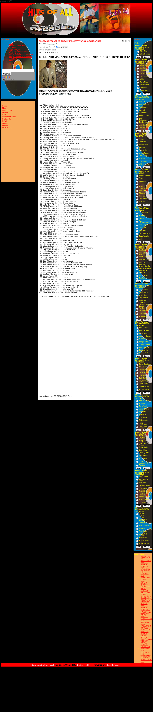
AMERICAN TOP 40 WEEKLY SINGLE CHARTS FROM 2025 (145, 582)
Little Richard (143, 298)
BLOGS (12, 62)
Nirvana (141, 139)
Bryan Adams (143, 161)
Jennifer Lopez (144, 122)
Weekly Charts (14, 53)
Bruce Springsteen (143, 187)
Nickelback (142, 113)
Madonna (142, 181)
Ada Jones (142, 465)
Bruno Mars (144, 82)
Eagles (141, 218)
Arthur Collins (143, 447)
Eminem (142, 128)
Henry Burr (142, 441)
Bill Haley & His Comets (144, 305)
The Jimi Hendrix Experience (145, 269)
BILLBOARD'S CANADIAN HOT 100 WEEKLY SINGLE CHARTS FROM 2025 (146, 605)
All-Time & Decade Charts (18, 51)
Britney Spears (144, 153)
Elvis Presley (143, 289)
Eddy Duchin (143, 384)
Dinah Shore (143, 353)
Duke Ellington (144, 386)
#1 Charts (12, 47)
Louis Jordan (143, 350)
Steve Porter (143, 531)
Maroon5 (142, 110)
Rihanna (142, 101)
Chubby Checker (145, 266)
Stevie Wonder (144, 236)
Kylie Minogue (144, 104)
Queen (141, 239)
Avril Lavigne (143, 107)
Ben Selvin (142, 412)
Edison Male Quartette (143, 535)
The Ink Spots (144, 389)
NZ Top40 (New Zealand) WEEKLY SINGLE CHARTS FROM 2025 (146, 642)
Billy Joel (142, 193)
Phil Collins (143, 199)
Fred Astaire (143, 375)
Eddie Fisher (143, 316)
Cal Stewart (143, 502)
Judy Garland (143, 378)
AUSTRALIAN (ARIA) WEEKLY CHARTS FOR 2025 (146, 616)
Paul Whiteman (144, 400)
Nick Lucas (143, 414)
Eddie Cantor (143, 420)
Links (4, 115)
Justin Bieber (144, 85)
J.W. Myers (143, 538)
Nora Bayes (143, 458)
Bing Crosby (143, 328)
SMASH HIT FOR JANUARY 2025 (145, 573)
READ (11, 60)
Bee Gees (142, 230)
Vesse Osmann (144, 543)
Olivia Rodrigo (145, 54)
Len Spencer (143, 476)
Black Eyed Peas (145, 125)
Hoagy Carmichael (143, 424)
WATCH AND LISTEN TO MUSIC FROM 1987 (146, 658)
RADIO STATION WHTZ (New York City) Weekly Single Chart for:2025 (146, 593)
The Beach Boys (144, 259)
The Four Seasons (142, 263)
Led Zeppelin (143, 213)
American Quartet (142, 444)
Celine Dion (143, 156)
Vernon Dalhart (144, 409)
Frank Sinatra (144, 330)
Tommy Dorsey (144, 344)
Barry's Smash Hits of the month (21, 55)
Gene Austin (143, 406)
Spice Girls (142, 150)
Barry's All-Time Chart (17, 45)
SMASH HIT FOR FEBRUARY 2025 (145, 651)
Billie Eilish (144, 51)
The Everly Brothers (142, 301)
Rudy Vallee (143, 417)
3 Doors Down (144, 115)
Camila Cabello (145, 73)
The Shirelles (143, 275)
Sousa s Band (144, 525)
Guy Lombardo (144, 381)
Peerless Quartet (145, 494)
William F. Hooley (145, 528)
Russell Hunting (144, 540)
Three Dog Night (144, 233)
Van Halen (142, 190)
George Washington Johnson (143, 519)
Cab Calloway (144, 372)
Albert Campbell (144, 497)
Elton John (142, 228)
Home (11, 44)
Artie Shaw (143, 367)
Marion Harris (143, 456)
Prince (141, 178)
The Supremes (144, 257)
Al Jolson (142, 403)
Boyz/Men (142, 158)
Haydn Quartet (144, 453)
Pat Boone (142, 308)
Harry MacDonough (143, 462)
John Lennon (143, 225)
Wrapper (5, 112)
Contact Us (13, 58)
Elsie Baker (143, 488)
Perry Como (143, 342)
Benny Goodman (145, 364)
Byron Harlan (143, 450)
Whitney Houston (145, 164)
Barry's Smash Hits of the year (20, 57)
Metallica (142, 147)
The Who (142, 272)
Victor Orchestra (144, 485)
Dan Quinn (142, 523)
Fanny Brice (143, 427)
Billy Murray (143, 438)
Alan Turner (143, 483)
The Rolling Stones (143, 253)
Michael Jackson (145, 175)
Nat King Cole (144, 311)
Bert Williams (143, 491)
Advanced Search (9, 117)
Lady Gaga (143, 87)
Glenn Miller (143, 333)
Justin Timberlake (143, 119)
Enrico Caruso (144, 499)
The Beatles (143, 250)
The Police (142, 196)
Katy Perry (143, 68)
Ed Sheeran (144, 71)
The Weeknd (144, 76)
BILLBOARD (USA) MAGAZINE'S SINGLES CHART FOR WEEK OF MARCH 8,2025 (146, 628)
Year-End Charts (15, 49)
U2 (140, 184)
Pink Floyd (142, 215)
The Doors (142, 278)
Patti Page (142, 314)
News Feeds (7, 110)
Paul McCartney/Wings (145, 222)
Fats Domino (143, 292)
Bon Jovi (142, 201)
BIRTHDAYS (13, 64)
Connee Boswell (144, 370)
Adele (142, 79)
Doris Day (142, 339)
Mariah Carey (143, 144)
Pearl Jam (142, 142)
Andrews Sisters (145, 336)
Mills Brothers (144, 347)
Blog (4, 108)
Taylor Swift (144, 90)
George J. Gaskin (142, 514)
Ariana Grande (145, 65)
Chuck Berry (143, 295)
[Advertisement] (48, 348)
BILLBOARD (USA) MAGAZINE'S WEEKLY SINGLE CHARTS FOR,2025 (146, 562)
